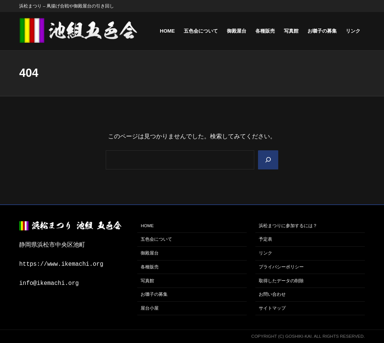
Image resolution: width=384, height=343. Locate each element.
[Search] (268, 159)
